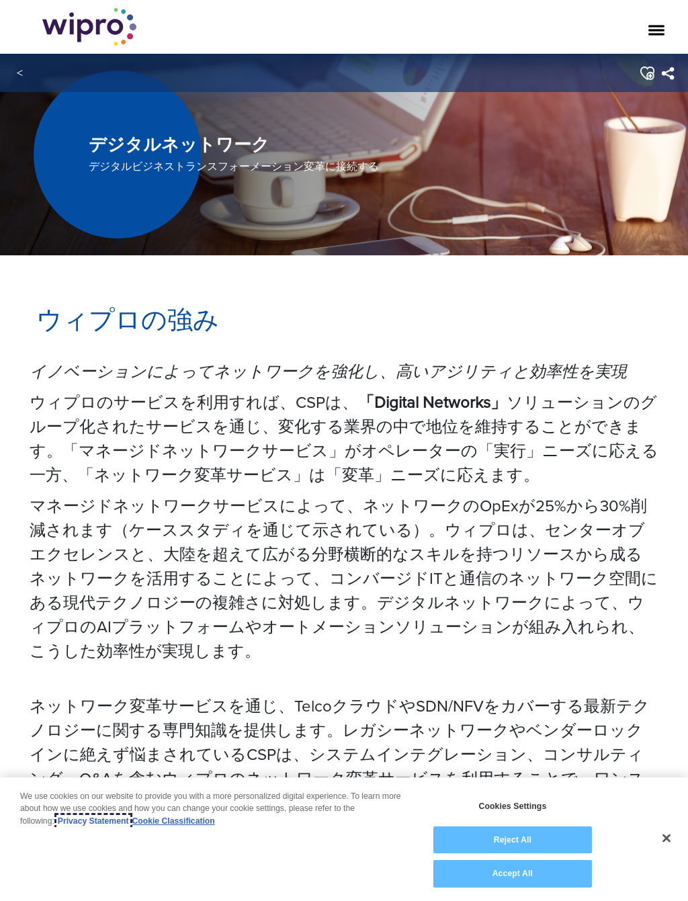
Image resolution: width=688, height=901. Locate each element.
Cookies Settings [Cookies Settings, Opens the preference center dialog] (512, 806)
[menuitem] (667, 73)
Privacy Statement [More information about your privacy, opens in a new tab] (93, 821)
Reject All (512, 840)
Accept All (512, 873)
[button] (647, 73)
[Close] (666, 838)
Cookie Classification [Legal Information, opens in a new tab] (173, 821)
